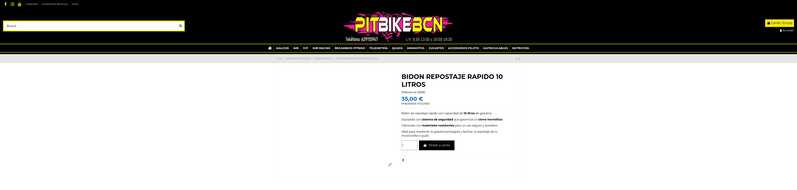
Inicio (75, 3)
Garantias (32, 3)
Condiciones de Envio (55, 3)
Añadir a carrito (436, 145)
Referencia (408, 92)
